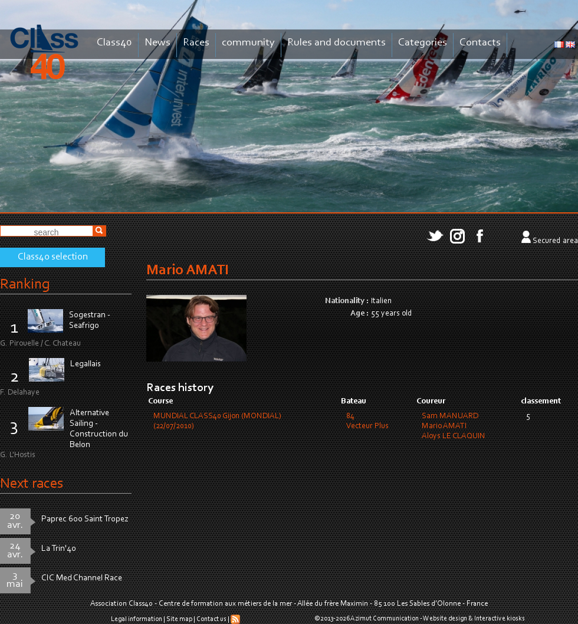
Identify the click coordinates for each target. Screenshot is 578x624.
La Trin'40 (58, 548)
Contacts (480, 42)
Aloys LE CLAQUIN (453, 436)
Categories (422, 42)
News (157, 42)
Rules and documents (336, 42)
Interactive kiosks (499, 618)
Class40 (114, 42)
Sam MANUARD (450, 416)
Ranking (25, 284)
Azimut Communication (384, 618)
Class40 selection (53, 257)
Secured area (555, 241)
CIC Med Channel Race (81, 578)
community (248, 42)
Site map (179, 619)
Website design (445, 618)
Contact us (211, 619)
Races (196, 42)
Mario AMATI (444, 426)
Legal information (136, 619)
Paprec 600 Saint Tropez (85, 519)
